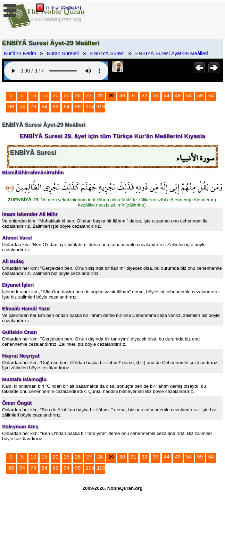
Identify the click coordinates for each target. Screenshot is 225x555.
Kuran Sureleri (63, 53)
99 (78, 106)
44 (166, 95)
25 (66, 95)
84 (44, 106)
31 (133, 95)
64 (211, 95)
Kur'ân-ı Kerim (20, 53)
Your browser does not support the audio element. (56, 70)
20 (55, 95)
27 (89, 95)
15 (44, 95)
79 (33, 106)
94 (66, 106)
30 (122, 95)
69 (11, 106)
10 (33, 95)
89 (55, 106)
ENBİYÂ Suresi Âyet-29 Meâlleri (171, 53)
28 (100, 95)
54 (189, 95)
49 (178, 95)
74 (22, 106)
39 (155, 95)
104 (90, 106)
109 (101, 106)
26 (78, 95)
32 (144, 95)
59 (200, 95)
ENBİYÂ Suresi (107, 53)
